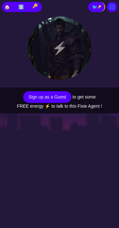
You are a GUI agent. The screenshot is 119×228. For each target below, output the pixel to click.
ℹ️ (21, 7)
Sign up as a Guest (47, 96)
